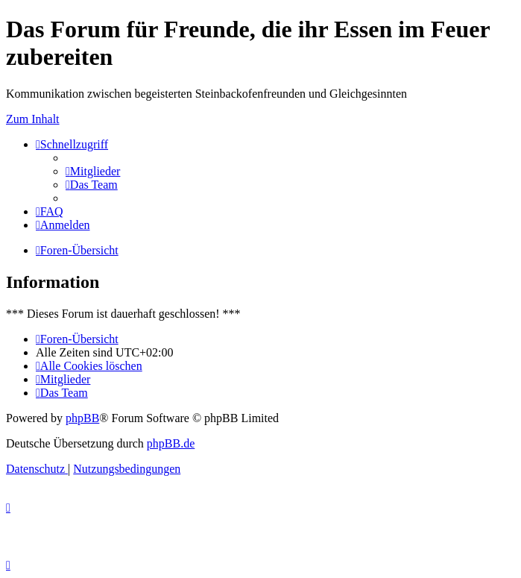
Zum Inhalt (33, 119)
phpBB (82, 418)
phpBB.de (171, 443)
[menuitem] (93, 171)
